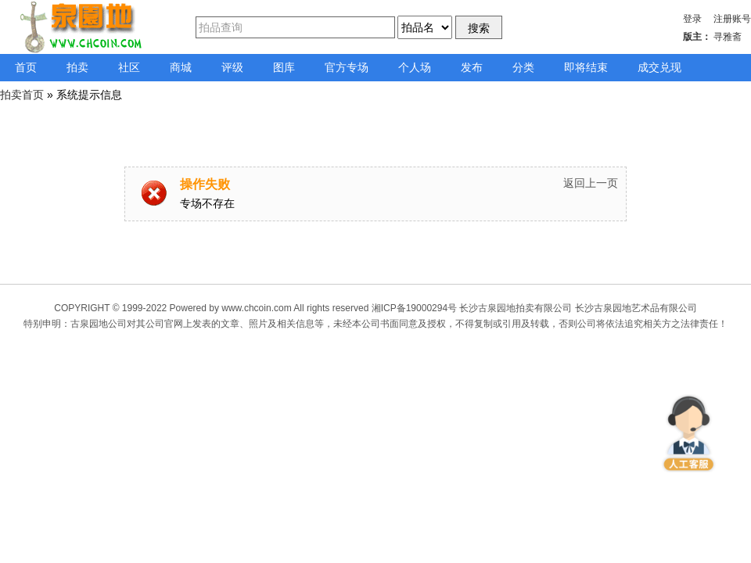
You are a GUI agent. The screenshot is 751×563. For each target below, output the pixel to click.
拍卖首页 (22, 94)
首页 (26, 67)
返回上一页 (590, 183)
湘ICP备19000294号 (414, 308)
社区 (129, 67)
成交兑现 (659, 67)
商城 (181, 67)
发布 (472, 67)
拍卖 (77, 67)
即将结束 (586, 67)
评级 (232, 67)
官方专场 (346, 67)
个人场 (414, 67)
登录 (692, 18)
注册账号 (732, 18)
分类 (523, 67)
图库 (284, 67)
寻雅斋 (727, 36)
